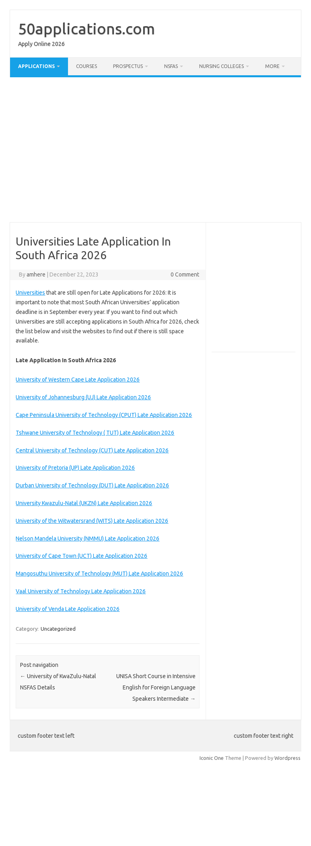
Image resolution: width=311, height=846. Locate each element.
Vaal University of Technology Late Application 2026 (81, 591)
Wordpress (287, 758)
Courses (86, 66)
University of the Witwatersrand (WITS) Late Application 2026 (92, 521)
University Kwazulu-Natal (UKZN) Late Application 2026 (84, 503)
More (272, 66)
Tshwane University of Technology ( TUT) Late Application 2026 (95, 432)
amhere (36, 274)
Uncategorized (58, 628)
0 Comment (185, 274)
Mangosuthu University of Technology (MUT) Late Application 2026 (99, 573)
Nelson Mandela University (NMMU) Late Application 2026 (87, 538)
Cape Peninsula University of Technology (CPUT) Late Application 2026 (104, 415)
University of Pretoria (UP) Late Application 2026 (75, 467)
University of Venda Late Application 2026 (67, 609)
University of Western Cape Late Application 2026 (78, 379)
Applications (36, 66)
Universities (30, 292)
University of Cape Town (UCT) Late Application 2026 (81, 556)
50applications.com (86, 28)
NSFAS (171, 66)
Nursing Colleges (221, 66)
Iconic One (212, 758)
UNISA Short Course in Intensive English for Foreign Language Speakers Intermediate (156, 687)
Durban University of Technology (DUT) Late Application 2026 (92, 485)
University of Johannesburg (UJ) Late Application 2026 (83, 397)
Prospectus (128, 66)
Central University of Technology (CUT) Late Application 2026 (92, 450)
